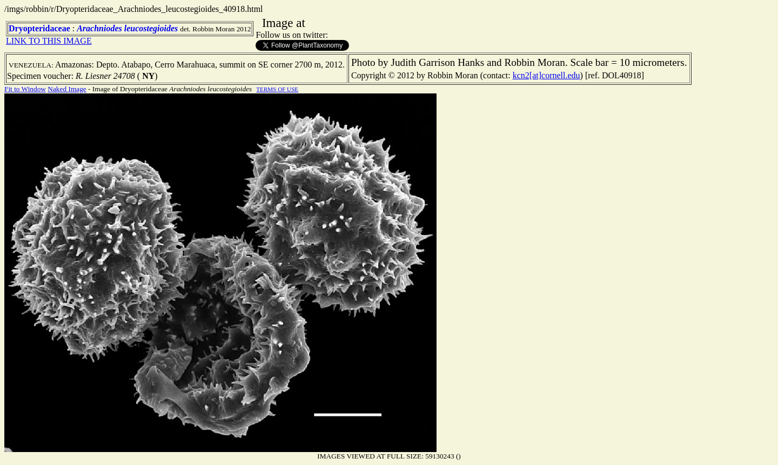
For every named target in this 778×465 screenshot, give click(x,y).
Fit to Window (25, 89)
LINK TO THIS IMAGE (49, 40)
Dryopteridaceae (39, 28)
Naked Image (67, 89)
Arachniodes (99, 28)
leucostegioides (151, 28)
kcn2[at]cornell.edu (546, 75)
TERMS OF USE (277, 89)
